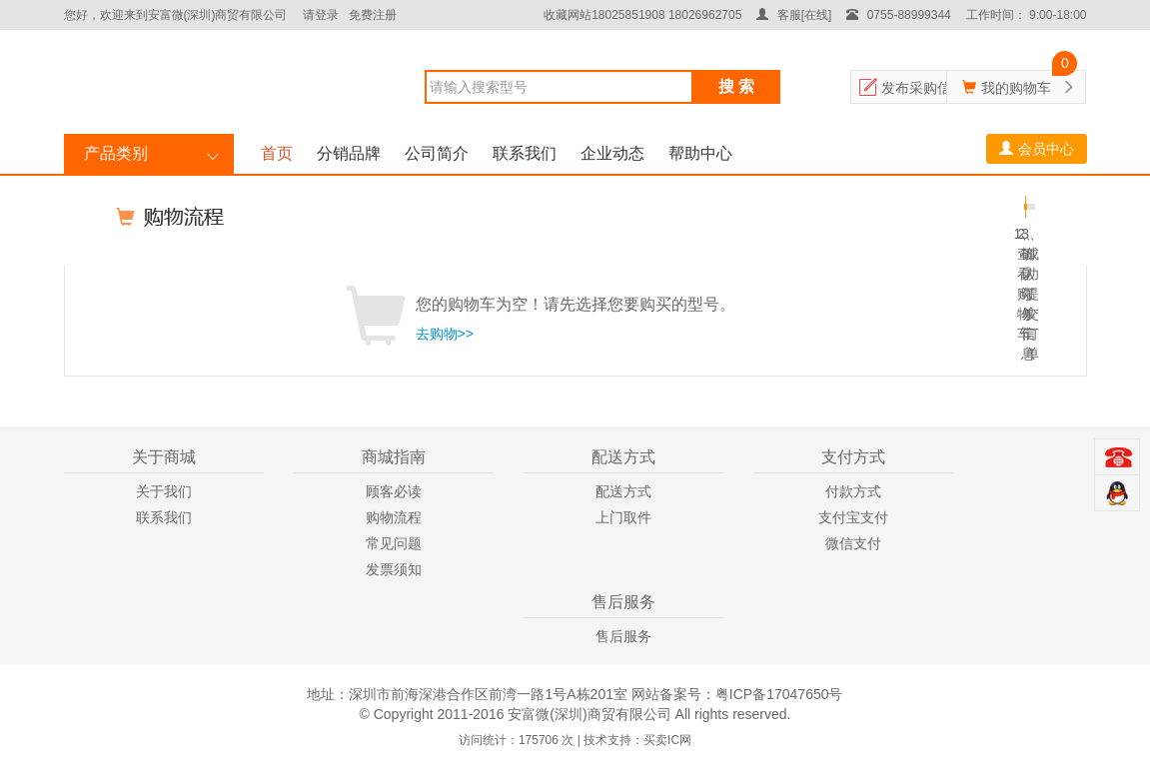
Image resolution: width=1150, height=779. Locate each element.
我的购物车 (1016, 88)
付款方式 (853, 491)
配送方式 (623, 491)
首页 (277, 153)
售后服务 (623, 636)
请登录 (321, 15)
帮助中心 (700, 153)
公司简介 (437, 153)
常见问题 (394, 543)
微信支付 (853, 543)
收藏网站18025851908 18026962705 (642, 15)
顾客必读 (394, 491)
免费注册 (373, 15)
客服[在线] (793, 15)
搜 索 (736, 86)
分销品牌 (349, 153)
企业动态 (612, 153)
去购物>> (445, 334)
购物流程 (394, 517)
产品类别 (116, 153)
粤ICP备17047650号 (779, 694)
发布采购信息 (923, 88)
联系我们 (525, 153)
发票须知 (394, 569)
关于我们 (164, 491)
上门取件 (623, 517)
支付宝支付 (853, 517)
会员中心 (1036, 149)
